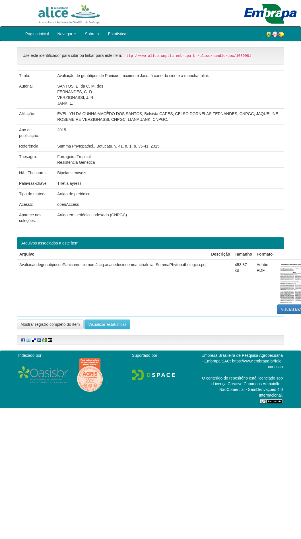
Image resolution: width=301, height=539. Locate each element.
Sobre (92, 34)
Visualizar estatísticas (107, 324)
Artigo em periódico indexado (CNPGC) (92, 215)
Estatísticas (118, 34)
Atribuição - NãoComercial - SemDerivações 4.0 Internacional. (251, 389)
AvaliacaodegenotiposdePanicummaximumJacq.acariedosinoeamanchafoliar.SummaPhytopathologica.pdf (113, 264)
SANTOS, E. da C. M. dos (80, 86)
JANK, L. (65, 103)
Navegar (67, 34)
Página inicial (37, 34)
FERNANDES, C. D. (75, 92)
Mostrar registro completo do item (50, 324)
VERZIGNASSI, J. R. (75, 97)
